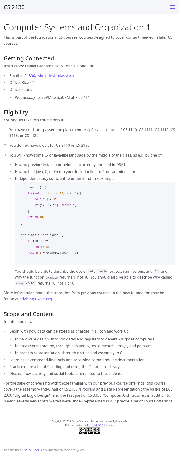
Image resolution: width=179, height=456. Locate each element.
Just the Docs (30, 450)
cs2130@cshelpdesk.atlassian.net (50, 75)
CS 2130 (14, 7)
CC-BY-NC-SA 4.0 (96, 425)
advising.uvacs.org (36, 298)
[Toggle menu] (172, 7)
